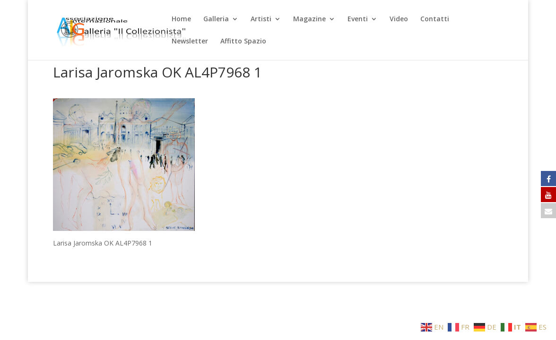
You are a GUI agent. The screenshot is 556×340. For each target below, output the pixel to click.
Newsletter (190, 41)
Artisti (261, 19)
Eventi (358, 19)
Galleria (216, 19)
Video (399, 19)
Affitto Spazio (243, 41)
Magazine (309, 19)
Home (181, 19)
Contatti (434, 19)
